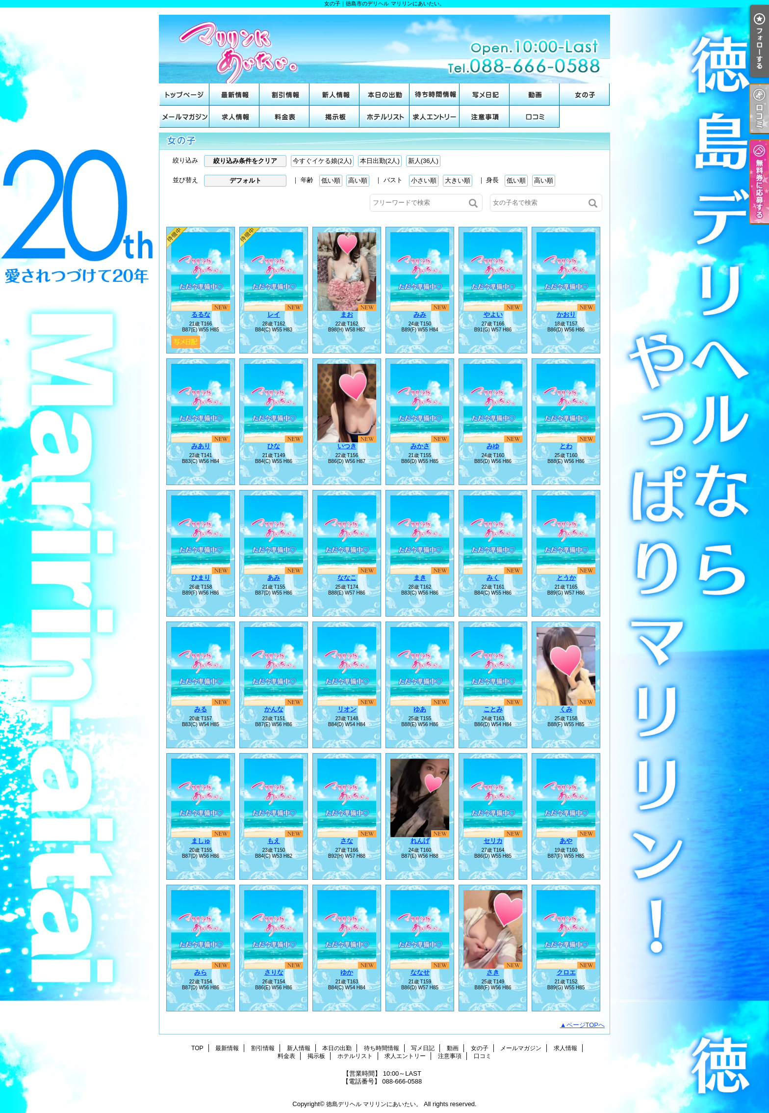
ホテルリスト (384, 117)
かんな (273, 709)
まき (419, 577)
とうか (566, 577)
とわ (566, 446)
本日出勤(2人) (380, 160)
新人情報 (334, 94)
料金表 (284, 117)
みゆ (493, 446)
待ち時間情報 (435, 94)
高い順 (357, 180)
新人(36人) (423, 160)
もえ (273, 840)
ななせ (420, 972)
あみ (273, 577)
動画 (535, 94)
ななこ (347, 577)
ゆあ (419, 709)
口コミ (535, 117)
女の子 (585, 94)
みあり (200, 446)
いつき (347, 446)
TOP (184, 94)
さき (493, 972)
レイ (273, 314)
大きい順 (457, 180)
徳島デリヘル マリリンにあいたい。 (374, 1104)
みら (200, 972)
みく (493, 577)
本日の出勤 (384, 94)
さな (346, 840)
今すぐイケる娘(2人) (322, 160)
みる (200, 709)
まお (346, 314)
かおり (566, 314)
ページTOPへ (585, 1025)
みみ (419, 314)
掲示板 (334, 117)
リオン (347, 709)
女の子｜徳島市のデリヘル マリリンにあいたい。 (384, 45)
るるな (200, 314)
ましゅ (200, 840)
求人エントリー (435, 117)
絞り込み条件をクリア (245, 160)
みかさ (420, 446)
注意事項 (485, 117)
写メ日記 (485, 94)
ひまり (200, 577)
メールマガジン (184, 117)
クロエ (566, 972)
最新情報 (234, 94)
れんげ (420, 840)
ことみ (493, 709)
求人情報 (234, 117)
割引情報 (284, 94)
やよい (493, 314)
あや (566, 840)
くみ (566, 709)
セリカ (493, 840)
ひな (273, 446)
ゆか (346, 972)
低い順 (330, 180)
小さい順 (423, 180)
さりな (273, 972)
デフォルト (245, 180)
